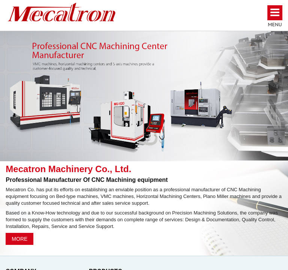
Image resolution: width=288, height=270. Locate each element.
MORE (19, 239)
